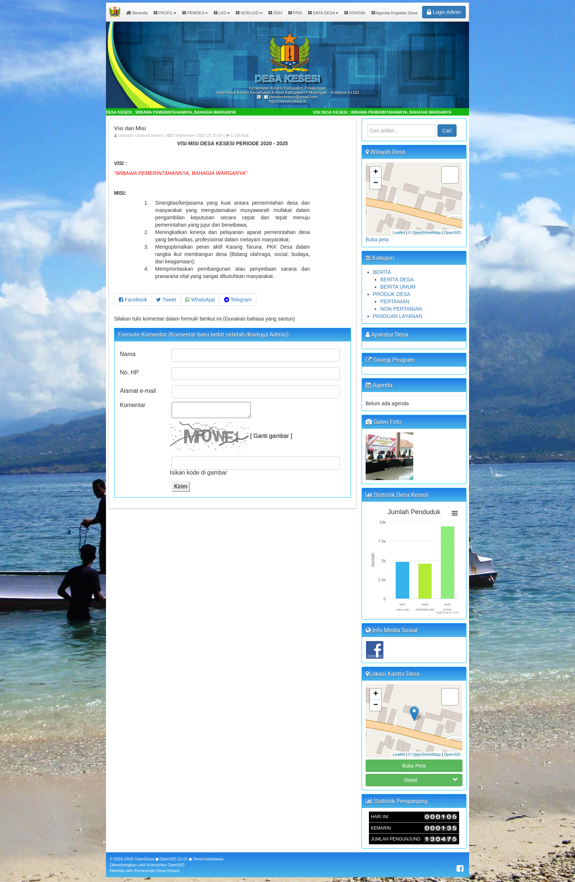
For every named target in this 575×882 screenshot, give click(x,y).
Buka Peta (414, 766)
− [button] (375, 183)
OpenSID (452, 232)
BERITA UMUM (397, 287)
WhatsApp (200, 300)
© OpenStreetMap (424, 232)
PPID (295, 13)
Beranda (137, 13)
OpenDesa (144, 859)
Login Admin (444, 12)
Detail (431, 779)
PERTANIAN (394, 301)
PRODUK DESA (391, 294)
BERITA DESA (397, 279)
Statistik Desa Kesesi (397, 494)
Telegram (238, 300)
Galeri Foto (384, 421)
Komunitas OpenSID (165, 865)
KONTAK (354, 13)
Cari (447, 130)
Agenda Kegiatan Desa (394, 13)
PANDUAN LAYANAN (397, 316)
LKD (222, 13)
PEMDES (195, 13)
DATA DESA (323, 13)
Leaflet (399, 232)
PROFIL (165, 13)
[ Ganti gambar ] (271, 436)
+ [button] (375, 172)
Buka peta (377, 239)
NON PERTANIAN (401, 309)
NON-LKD (249, 13)
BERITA (382, 272)
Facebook (133, 300)
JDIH (275, 13)
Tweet (166, 300)
